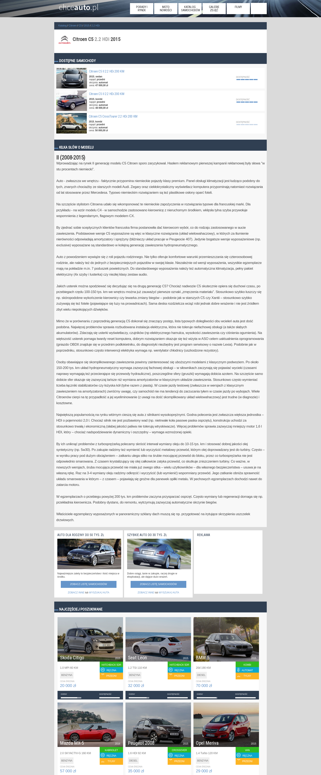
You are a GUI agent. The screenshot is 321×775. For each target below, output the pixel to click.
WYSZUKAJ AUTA (99, 592)
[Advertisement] (227, 564)
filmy (238, 7)
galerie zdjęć (214, 8)
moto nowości (166, 8)
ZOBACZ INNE (76, 592)
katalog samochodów (190, 8)
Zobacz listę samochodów (88, 584)
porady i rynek (141, 8)
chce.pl (74, 5)
